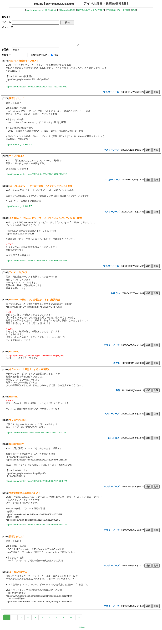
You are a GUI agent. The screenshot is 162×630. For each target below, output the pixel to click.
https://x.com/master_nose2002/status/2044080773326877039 (36, 86)
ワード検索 (123, 10)
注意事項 (111, 10)
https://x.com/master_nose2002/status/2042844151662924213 (36, 174)
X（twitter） (51, 10)
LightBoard (81, 627)
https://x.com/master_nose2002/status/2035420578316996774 (36, 481)
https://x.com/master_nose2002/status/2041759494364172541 (36, 260)
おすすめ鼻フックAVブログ (90, 10)
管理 (134, 10)
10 (71, 617)
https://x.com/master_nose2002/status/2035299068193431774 (36, 524)
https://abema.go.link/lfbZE (19, 144)
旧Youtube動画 (67, 10)
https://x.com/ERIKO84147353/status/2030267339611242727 (36, 432)
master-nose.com (34, 10)
